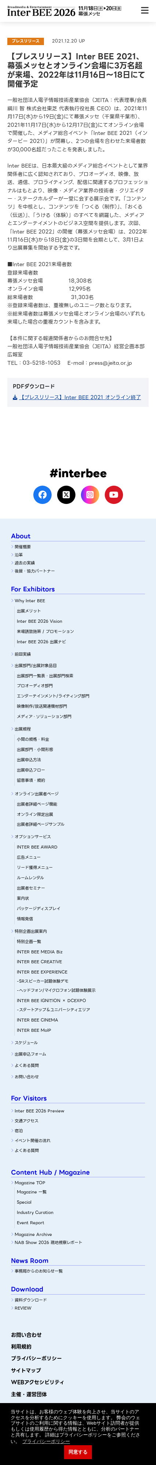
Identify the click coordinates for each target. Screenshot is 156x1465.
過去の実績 (25, 563)
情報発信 (25, 919)
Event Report (30, 1222)
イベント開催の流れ (33, 1140)
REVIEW (23, 1308)
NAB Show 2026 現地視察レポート (48, 1242)
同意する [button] (78, 1452)
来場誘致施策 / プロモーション (45, 631)
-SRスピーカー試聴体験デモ (42, 981)
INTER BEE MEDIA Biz (40, 952)
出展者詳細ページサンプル (40, 824)
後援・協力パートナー (35, 571)
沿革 (19, 555)
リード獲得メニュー (35, 867)
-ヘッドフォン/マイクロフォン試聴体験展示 (56, 990)
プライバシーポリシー (36, 1358)
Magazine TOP (30, 1182)
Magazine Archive (33, 1234)
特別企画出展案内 (31, 931)
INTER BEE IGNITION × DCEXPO (51, 1000)
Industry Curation (35, 1212)
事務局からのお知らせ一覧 (39, 1271)
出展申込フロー (31, 770)
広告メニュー (29, 857)
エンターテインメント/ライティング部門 (53, 696)
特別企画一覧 (29, 941)
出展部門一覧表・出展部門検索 (45, 676)
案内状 (23, 898)
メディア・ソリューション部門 (44, 716)
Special (24, 1202)
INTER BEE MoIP (34, 1030)
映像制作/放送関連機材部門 (42, 706)
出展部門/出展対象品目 (36, 665)
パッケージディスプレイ (38, 908)
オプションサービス (33, 836)
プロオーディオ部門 (35, 685)
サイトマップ (26, 1370)
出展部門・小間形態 (35, 749)
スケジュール (26, 1042)
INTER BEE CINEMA (37, 1020)
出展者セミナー (31, 888)
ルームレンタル (30, 878)
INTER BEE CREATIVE (39, 961)
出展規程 (23, 729)
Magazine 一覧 (32, 1192)
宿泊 (19, 1130)
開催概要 (23, 547)
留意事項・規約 (31, 780)
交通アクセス (26, 1121)
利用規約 (21, 1347)
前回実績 (23, 654)
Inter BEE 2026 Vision (39, 621)
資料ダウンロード (31, 1300)
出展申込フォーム (30, 1054)
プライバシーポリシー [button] (46, 1441)
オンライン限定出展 (35, 814)
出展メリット (29, 611)
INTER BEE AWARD (37, 847)
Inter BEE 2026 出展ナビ (41, 641)
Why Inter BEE (30, 600)
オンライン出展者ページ (37, 794)
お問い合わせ (27, 1077)
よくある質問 (27, 1065)
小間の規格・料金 (33, 739)
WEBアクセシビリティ (37, 1382)
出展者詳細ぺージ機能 (37, 804)
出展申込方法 (29, 760)
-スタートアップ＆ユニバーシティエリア (53, 1009)
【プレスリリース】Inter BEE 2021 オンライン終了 (80, 397)
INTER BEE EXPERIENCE (42, 972)
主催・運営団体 (29, 1394)
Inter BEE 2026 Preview (39, 1111)
